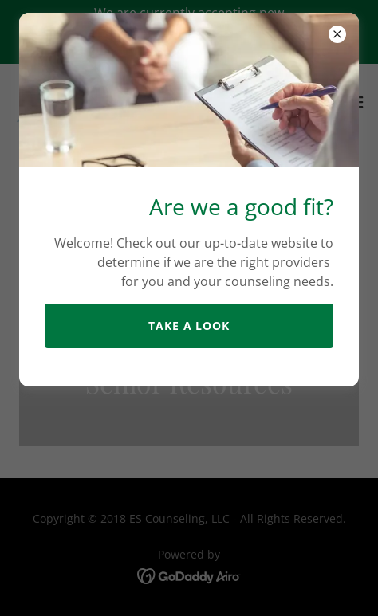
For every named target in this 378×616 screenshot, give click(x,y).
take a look (189, 325)
